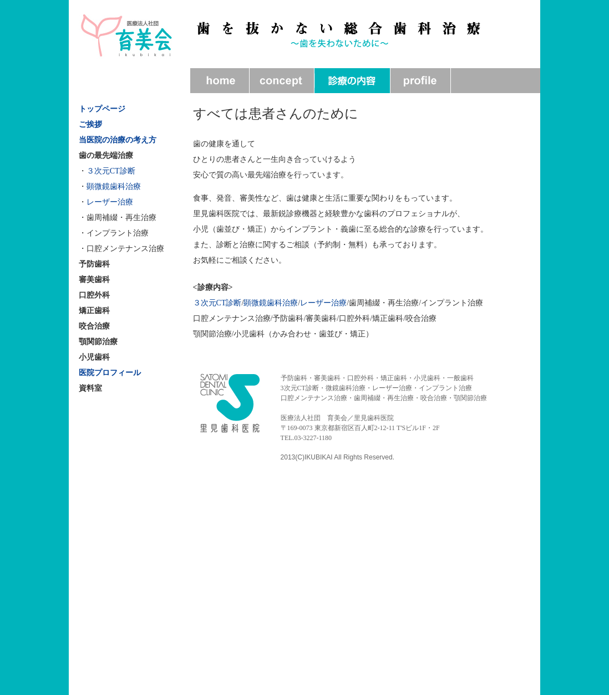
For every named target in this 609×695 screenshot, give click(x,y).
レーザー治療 (110, 202)
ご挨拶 (90, 124)
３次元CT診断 (111, 171)
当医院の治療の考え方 (117, 140)
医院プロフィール (110, 373)
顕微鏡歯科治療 (114, 186)
